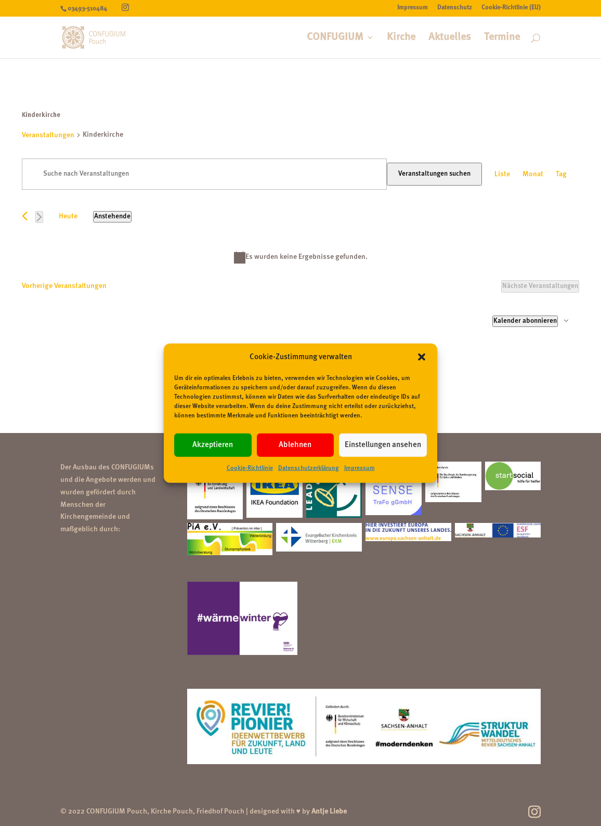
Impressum (359, 468)
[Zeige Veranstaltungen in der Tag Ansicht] (561, 174)
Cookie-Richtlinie (250, 468)
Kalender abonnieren (525, 321)
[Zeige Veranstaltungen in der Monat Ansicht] (532, 174)
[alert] (300, 257)
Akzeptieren (212, 445)
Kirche (401, 38)
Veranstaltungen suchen (434, 174)
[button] (421, 357)
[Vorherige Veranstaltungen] (25, 216)
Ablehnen (295, 445)
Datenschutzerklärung (308, 468)
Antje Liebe (329, 811)
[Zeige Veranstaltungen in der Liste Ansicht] (502, 174)
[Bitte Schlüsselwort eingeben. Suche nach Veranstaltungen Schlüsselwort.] (204, 174)
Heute (68, 216)
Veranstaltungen (48, 135)
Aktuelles (449, 38)
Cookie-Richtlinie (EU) (511, 8)
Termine (502, 38)
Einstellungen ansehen (383, 445)
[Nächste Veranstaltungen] (39, 217)
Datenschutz (454, 8)
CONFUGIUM (335, 38)
